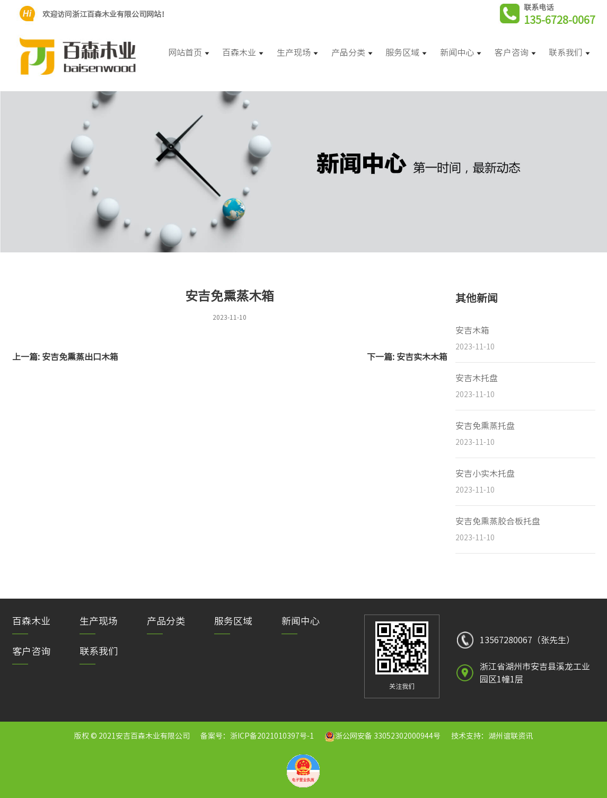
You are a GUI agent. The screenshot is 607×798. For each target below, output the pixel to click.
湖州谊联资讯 (510, 736)
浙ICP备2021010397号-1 (272, 736)
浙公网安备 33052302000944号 (388, 736)
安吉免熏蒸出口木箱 (80, 357)
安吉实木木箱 (422, 357)
